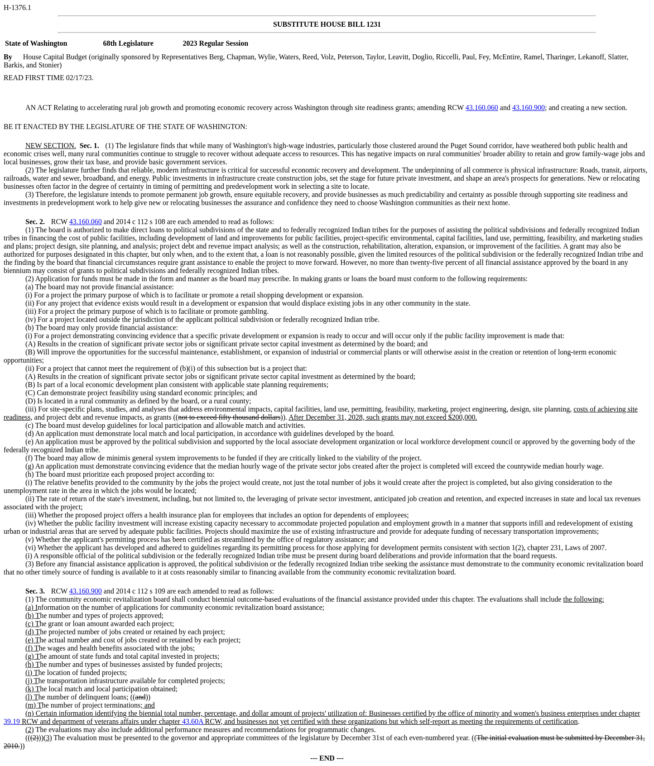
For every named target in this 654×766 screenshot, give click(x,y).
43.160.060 (482, 107)
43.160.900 (528, 107)
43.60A (192, 721)
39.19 (12, 721)
